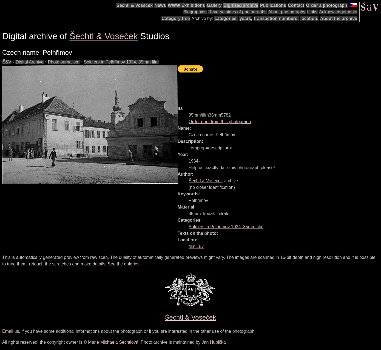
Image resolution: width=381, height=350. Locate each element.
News (160, 5)
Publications (273, 5)
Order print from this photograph (220, 121)
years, (246, 18)
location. (309, 18)
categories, (226, 18)
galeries (132, 264)
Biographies (195, 12)
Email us (10, 331)
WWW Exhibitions (186, 5)
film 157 (196, 246)
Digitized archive (240, 5)
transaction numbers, (276, 18)
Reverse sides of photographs (237, 12)
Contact (296, 5)
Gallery (214, 5)
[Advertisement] (277, 86)
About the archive (338, 18)
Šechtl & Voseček (134, 5)
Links (312, 12)
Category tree (176, 18)
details (99, 264)
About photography (286, 12)
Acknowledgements (338, 12)
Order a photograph (326, 5)
